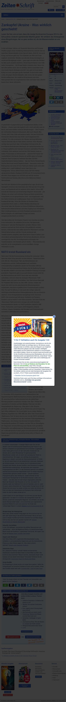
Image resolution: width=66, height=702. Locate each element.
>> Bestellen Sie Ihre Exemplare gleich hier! (26, 375)
